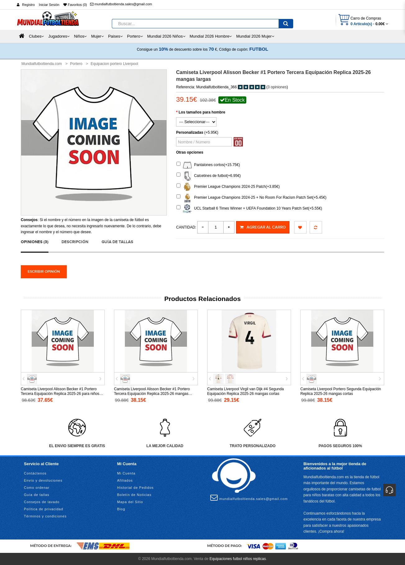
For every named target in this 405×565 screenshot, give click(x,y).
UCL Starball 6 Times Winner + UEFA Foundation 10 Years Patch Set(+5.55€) (249, 208)
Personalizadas (189, 132)
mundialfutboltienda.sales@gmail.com (121, 4)
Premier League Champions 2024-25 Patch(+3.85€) (228, 187)
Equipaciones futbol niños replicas (237, 558)
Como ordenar (36, 487)
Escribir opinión (44, 271)
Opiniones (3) (34, 241)
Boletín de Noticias (134, 495)
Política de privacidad (43, 509)
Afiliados (125, 480)
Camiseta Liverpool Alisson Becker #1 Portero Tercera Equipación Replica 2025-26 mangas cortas (152, 394)
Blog (121, 509)
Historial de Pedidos (135, 487)
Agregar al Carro (263, 227)
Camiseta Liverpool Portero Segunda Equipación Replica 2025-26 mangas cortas (340, 391)
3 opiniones (277, 87)
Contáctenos (35, 473)
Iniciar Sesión (49, 5)
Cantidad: (186, 227)
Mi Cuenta (126, 473)
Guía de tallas (117, 241)
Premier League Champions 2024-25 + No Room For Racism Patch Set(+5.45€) (251, 197)
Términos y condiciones (45, 516)
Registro (28, 5)
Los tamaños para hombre (202, 112)
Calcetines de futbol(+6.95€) (208, 176)
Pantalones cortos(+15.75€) (208, 165)
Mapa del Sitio (130, 502)
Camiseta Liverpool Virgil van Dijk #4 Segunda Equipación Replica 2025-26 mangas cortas (245, 391)
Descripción (74, 241)
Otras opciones (189, 152)
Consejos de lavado (42, 502)
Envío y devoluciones (43, 480)
